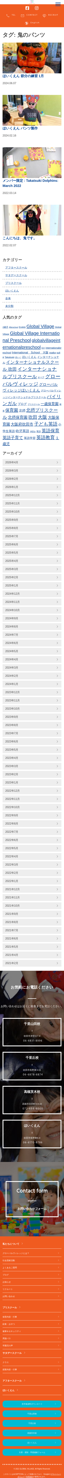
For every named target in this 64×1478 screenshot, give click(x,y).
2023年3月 (11, 766)
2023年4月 (11, 757)
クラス (6, 1362)
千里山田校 (32, 1414)
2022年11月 (12, 798)
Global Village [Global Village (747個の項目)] (40, 326)
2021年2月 (11, 963)
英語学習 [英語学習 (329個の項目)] (29, 438)
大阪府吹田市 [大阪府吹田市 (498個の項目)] (22, 424)
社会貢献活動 (9, 1260)
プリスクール (13, 283)
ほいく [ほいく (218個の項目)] (18, 357)
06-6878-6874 (33, 1075)
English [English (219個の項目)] (22, 327)
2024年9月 (11, 618)
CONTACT (29, 16)
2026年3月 (11, 470)
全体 (8, 298)
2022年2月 (11, 872)
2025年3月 (11, 569)
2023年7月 (11, 733)
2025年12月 (12, 495)
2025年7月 (11, 536)
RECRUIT (50, 16)
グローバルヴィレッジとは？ (16, 1253)
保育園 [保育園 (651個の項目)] (11, 410)
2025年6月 (11, 544)
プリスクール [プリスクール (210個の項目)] (34, 404)
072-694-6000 (33, 1109)
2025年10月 (12, 511)
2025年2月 (11, 577)
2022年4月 (11, 856)
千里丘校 (32, 1423)
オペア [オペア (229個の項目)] (41, 377)
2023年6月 (11, 741)
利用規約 (29, 1477)
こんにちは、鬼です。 (20, 238)
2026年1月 (11, 487)
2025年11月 (12, 503)
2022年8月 (11, 823)
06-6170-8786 (33, 1143)
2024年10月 (12, 610)
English (32, 23)
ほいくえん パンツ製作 (20, 128)
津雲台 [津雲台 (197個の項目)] (33, 431)
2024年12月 (12, 593)
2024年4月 (11, 659)
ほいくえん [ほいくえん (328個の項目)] (29, 357)
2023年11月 (12, 700)
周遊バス (7, 1338)
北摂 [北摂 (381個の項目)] (22, 410)
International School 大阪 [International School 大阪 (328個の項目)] (30, 352)
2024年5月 (11, 651)
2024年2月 (11, 675)
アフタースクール (16, 267)
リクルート (8, 1289)
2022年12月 (12, 790)
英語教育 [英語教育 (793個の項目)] (45, 437)
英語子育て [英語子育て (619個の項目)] (13, 437)
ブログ (6, 1275)
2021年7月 (11, 930)
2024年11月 (12, 601)
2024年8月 (11, 626)
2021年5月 (11, 946)
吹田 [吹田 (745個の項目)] (32, 417)
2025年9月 (11, 519)
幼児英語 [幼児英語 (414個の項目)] (22, 431)
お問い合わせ (9, 1296)
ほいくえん (12, 290)
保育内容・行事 (10, 1317)
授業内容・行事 (10, 1369)
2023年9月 (11, 716)
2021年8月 (11, 922)
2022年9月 (11, 815)
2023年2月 (11, 774)
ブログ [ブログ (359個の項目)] (22, 404)
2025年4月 (11, 560)
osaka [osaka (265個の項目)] (52, 352)
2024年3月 (11, 667)
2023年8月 (11, 725)
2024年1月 (11, 684)
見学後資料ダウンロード (32, 1404)
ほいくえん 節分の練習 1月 (23, 76)
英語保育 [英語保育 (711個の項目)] (50, 430)
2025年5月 (11, 552)
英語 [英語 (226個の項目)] (38, 431)
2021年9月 (11, 913)
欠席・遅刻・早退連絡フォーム (32, 1452)
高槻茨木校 (32, 1433)
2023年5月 (11, 749)
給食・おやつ (9, 1324)
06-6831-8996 (32, 1041)
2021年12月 (12, 889)
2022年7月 (11, 831)
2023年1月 (11, 782)
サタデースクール (16, 275)
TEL (11, 16)
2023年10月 (12, 708)
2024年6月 (11, 643)
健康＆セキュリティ (12, 1331)
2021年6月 (11, 938)
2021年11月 (12, 897)
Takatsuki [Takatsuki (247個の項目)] (9, 357)
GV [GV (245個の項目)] (43, 348)
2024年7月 (11, 634)
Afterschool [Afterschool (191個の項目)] (13, 327)
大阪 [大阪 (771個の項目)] (42, 417)
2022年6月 (11, 840)
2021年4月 (11, 954)
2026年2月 (11, 478)
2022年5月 (11, 848)
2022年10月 (12, 807)
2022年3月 (11, 864)
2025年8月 (11, 528)
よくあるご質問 (10, 1267)
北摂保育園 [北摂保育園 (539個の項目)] (17, 417)
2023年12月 (12, 692)
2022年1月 (11, 881)
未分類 (9, 306)
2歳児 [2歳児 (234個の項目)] (5, 327)
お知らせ (7, 1282)
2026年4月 (11, 462)
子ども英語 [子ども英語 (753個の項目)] (46, 424)
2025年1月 (11, 585)
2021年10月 (12, 905)
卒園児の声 (8, 1345)
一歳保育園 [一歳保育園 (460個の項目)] (50, 404)
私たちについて (11, 1243)
